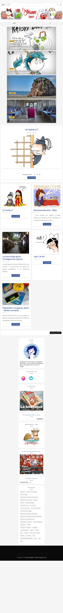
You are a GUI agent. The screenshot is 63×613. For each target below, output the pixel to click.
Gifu (21, 533)
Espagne (35, 527)
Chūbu (37, 530)
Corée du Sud (24, 505)
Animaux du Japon (25, 527)
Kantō (28, 524)
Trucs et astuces (35, 508)
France (22, 502)
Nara (35, 538)
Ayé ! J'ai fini (39, 256)
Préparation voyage (25, 511)
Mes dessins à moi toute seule (29, 497)
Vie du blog (23, 494)
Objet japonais (30, 502)
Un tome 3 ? (31, 129)
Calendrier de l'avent (26, 500)
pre (21, 541)
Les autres (33, 505)
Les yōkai (28, 535)
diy (39, 538)
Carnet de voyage (31, 492)
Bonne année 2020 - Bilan (45, 210)
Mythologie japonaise (26, 538)
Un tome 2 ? (7, 210)
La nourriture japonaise (27, 519)
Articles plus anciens (55, 332)
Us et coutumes (24, 508)
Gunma (26, 533)
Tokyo (31, 530)
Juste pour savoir (35, 533)
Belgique (22, 524)
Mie (34, 535)
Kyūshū (22, 535)
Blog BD (22, 492)
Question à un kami (26, 522)
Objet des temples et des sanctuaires (31, 516)
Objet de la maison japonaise (28, 513)
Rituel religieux (37, 522)
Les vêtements (24, 530)
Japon (35, 500)
